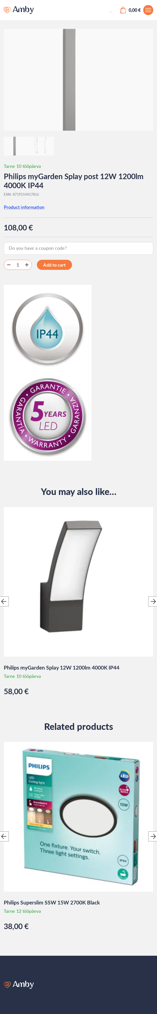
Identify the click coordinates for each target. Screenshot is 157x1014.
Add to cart (54, 265)
